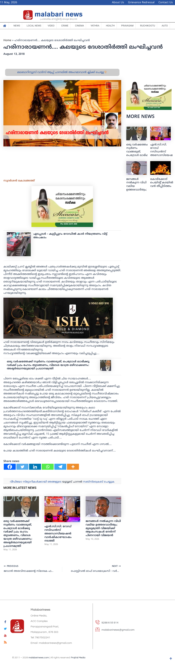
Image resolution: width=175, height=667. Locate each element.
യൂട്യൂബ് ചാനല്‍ (72, 490)
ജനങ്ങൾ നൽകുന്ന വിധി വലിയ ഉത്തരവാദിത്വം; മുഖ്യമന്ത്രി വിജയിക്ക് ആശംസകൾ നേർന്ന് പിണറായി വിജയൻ (103, 537)
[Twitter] (22, 476)
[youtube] (5, 636)
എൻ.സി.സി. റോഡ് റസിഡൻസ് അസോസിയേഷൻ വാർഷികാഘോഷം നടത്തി (58, 542)
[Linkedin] (35, 476)
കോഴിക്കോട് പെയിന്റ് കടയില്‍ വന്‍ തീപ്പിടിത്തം (161, 191)
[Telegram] (60, 476)
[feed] (5, 642)
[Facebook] (10, 476)
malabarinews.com (39, 657)
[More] (73, 476)
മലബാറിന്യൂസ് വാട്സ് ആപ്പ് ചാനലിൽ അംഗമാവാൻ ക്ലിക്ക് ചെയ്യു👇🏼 (62, 81)
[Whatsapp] (48, 476)
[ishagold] (58, 327)
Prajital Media (78, 657)
